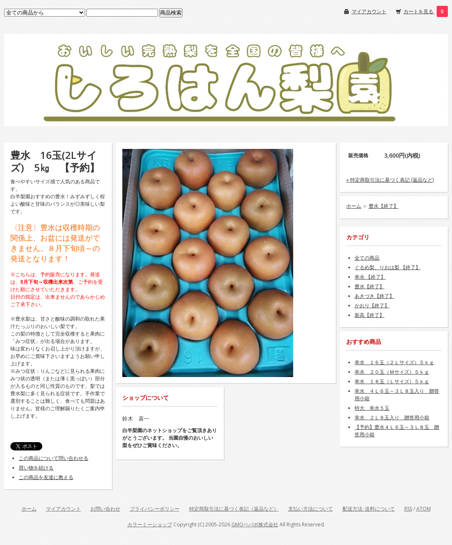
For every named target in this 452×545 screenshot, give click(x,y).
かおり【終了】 (372, 305)
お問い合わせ (105, 508)
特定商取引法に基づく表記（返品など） (234, 508)
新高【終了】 (369, 315)
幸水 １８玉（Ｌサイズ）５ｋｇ (392, 381)
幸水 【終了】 (370, 276)
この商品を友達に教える (46, 477)
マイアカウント (369, 11)
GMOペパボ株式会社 (254, 524)
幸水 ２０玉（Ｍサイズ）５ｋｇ (392, 371)
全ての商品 (367, 257)
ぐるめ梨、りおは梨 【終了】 (387, 267)
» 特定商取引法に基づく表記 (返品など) (390, 179)
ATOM (423, 508)
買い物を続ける (36, 467)
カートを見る (419, 11)
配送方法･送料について (369, 508)
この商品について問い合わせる (53, 458)
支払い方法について (310, 508)
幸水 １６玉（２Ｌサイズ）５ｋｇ (394, 362)
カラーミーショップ (149, 524)
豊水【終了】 (384, 205)
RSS (408, 508)
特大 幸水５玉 (372, 407)
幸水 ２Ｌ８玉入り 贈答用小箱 (392, 417)
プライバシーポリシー (155, 508)
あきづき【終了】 (374, 295)
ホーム (353, 205)
